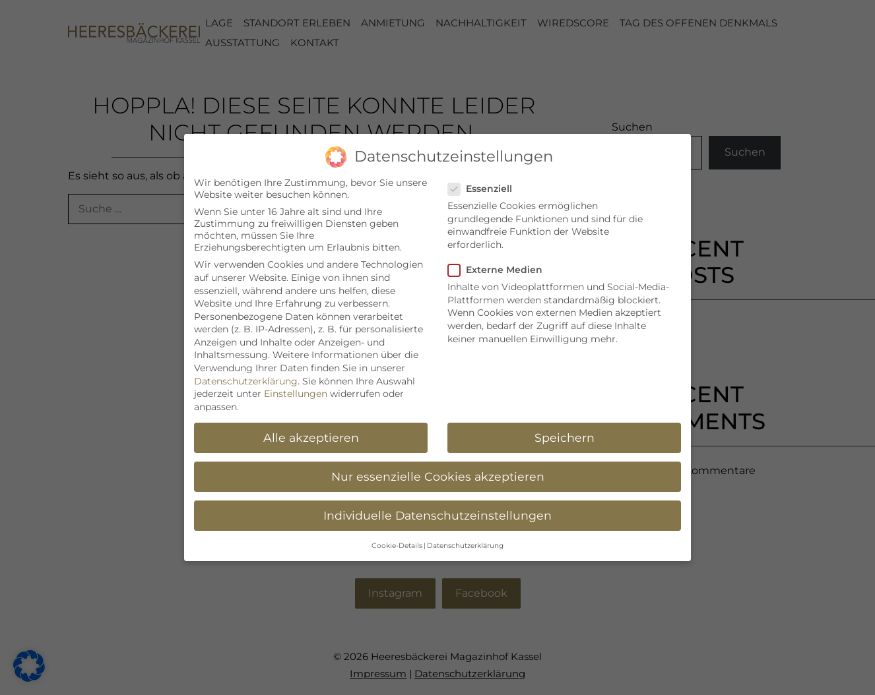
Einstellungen (295, 392)
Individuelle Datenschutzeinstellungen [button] (437, 513)
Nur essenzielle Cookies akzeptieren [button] (437, 474)
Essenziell (484, 187)
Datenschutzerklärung (246, 378)
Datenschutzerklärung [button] (465, 543)
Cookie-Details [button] (397, 543)
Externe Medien (499, 268)
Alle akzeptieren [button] (311, 435)
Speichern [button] (565, 435)
